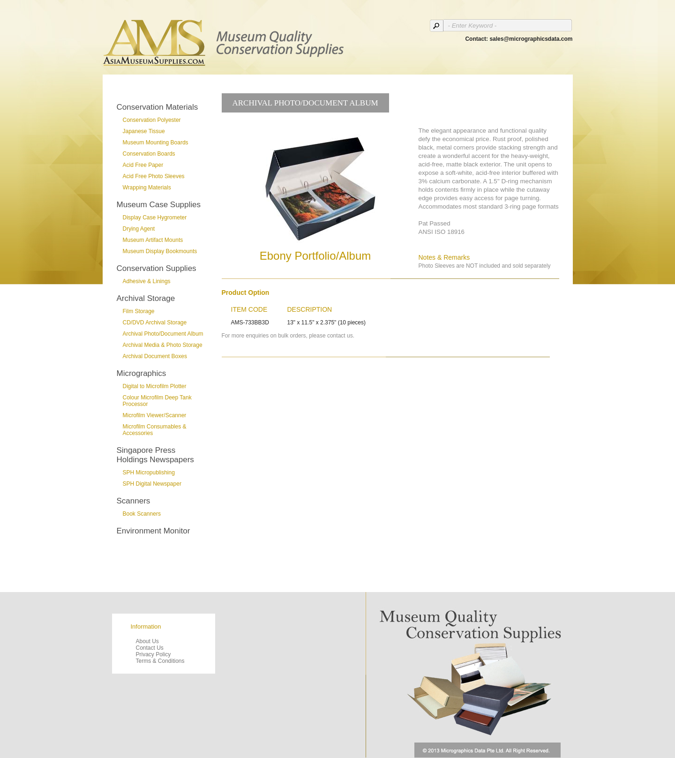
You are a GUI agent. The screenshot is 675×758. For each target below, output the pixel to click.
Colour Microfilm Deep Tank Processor (157, 400)
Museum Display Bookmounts (160, 251)
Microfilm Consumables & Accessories (155, 429)
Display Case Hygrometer (155, 217)
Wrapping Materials (147, 187)
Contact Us (150, 648)
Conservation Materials (157, 107)
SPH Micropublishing (149, 472)
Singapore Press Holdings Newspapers (155, 455)
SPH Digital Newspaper (152, 483)
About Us (147, 641)
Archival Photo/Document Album (163, 333)
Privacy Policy (153, 654)
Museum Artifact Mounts (153, 240)
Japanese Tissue (144, 131)
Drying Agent (139, 228)
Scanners (133, 500)
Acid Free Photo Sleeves (154, 176)
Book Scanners (142, 513)
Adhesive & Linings (147, 281)
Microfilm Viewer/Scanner (155, 415)
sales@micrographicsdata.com (530, 39)
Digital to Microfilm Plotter (155, 386)
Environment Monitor (153, 530)
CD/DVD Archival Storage (155, 322)
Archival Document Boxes (155, 356)
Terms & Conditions (160, 661)
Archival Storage (146, 298)
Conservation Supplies (156, 268)
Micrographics (141, 373)
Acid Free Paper (143, 165)
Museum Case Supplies (159, 204)
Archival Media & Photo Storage (162, 345)
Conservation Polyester (152, 120)
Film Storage (139, 311)
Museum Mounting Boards (155, 142)
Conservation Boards (149, 153)
